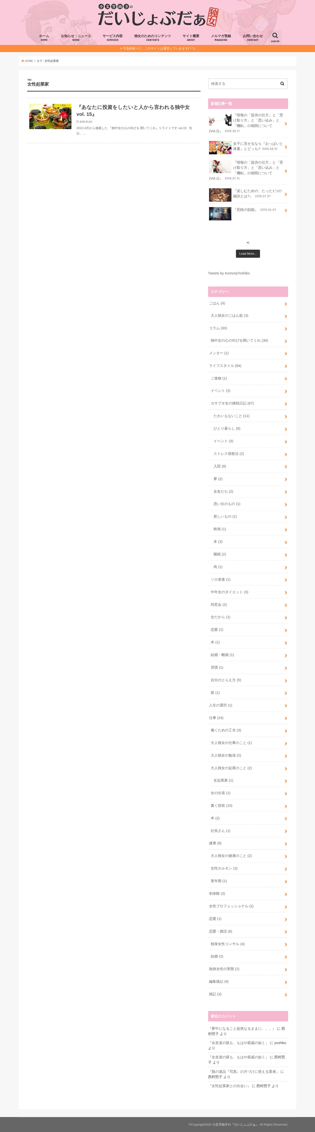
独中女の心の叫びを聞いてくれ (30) (239, 340)
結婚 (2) (217, 956)
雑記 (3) (215, 994)
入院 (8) (220, 466)
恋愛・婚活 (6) (220, 931)
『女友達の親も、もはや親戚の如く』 (238, 1043)
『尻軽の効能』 (243, 211)
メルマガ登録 (221, 38)
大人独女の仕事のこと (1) (231, 743)
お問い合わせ (253, 38)
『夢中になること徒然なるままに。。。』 (242, 1028)
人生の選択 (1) (220, 705)
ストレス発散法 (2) (229, 454)
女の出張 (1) (220, 793)
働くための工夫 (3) (226, 730)
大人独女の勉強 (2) (226, 755)
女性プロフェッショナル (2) (231, 906)
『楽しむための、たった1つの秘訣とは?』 (245, 195)
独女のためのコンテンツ (152, 38)
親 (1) (215, 693)
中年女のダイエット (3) (229, 592)
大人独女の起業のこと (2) (231, 768)
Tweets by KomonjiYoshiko (229, 273)
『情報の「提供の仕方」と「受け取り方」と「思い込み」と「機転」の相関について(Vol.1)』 (246, 170)
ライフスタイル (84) (225, 366)
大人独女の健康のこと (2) (231, 856)
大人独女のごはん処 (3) (229, 315)
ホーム (44, 38)
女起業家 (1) (223, 780)
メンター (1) (219, 353)
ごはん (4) (217, 303)
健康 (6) (215, 843)
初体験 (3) (217, 893)
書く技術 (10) (221, 805)
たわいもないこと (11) (232, 416)
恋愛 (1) (217, 630)
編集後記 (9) (219, 981)
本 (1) (215, 642)
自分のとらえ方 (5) (226, 680)
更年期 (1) (219, 881)
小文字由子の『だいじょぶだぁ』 (235, 1124)
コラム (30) (218, 328)
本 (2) (215, 818)
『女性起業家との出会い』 (229, 1086)
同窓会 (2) (219, 605)
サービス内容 (113, 38)
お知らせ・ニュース (76, 38)
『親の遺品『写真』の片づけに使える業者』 (244, 1072)
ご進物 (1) (219, 378)
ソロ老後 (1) (220, 579)
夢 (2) (218, 479)
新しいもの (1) (225, 516)
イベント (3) (223, 441)
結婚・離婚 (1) (222, 655)
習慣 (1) (217, 667)
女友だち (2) (223, 491)
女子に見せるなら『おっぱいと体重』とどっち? (246, 147)
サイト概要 (191, 38)
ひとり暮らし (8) (227, 428)
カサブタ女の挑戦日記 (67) (232, 403)
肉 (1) (218, 567)
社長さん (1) (220, 831)
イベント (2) (220, 391)
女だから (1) (220, 617)
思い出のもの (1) (227, 504)
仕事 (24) (216, 718)
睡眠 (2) (220, 554)
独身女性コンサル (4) (228, 944)
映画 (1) (220, 529)
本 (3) (218, 542)
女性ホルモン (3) (224, 868)
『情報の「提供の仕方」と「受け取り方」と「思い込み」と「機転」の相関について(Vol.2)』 (246, 122)
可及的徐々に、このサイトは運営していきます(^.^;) (159, 48)
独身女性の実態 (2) (224, 969)
